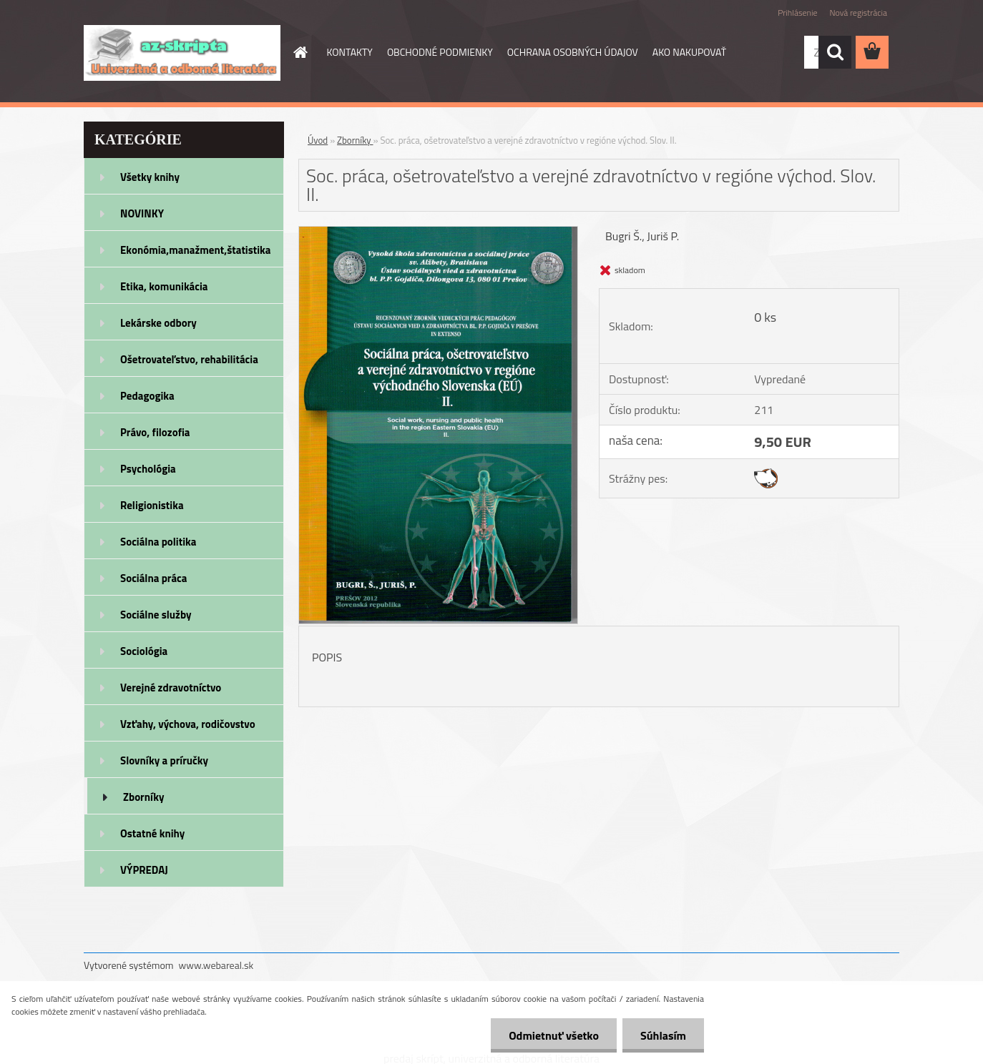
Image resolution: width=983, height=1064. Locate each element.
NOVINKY (142, 213)
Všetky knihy (150, 177)
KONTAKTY (350, 51)
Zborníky (143, 797)
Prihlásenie (797, 12)
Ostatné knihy (152, 833)
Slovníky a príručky (164, 760)
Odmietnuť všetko (554, 1035)
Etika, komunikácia (164, 286)
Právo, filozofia (155, 432)
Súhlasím (663, 1035)
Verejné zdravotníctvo (170, 687)
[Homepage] (299, 52)
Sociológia (143, 651)
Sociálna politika (158, 541)
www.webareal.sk (216, 964)
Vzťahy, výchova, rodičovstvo (187, 724)
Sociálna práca (153, 578)
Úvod (318, 140)
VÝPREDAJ (144, 870)
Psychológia (148, 468)
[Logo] (182, 53)
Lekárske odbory (158, 323)
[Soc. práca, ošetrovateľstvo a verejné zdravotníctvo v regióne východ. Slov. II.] (438, 232)
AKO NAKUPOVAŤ (689, 51)
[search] (834, 52)
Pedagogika (147, 396)
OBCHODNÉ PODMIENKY (440, 51)
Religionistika (152, 505)
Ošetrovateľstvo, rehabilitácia (189, 359)
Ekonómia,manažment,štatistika (195, 250)
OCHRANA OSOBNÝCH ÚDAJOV (572, 51)
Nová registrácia (858, 12)
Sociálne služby (155, 614)
